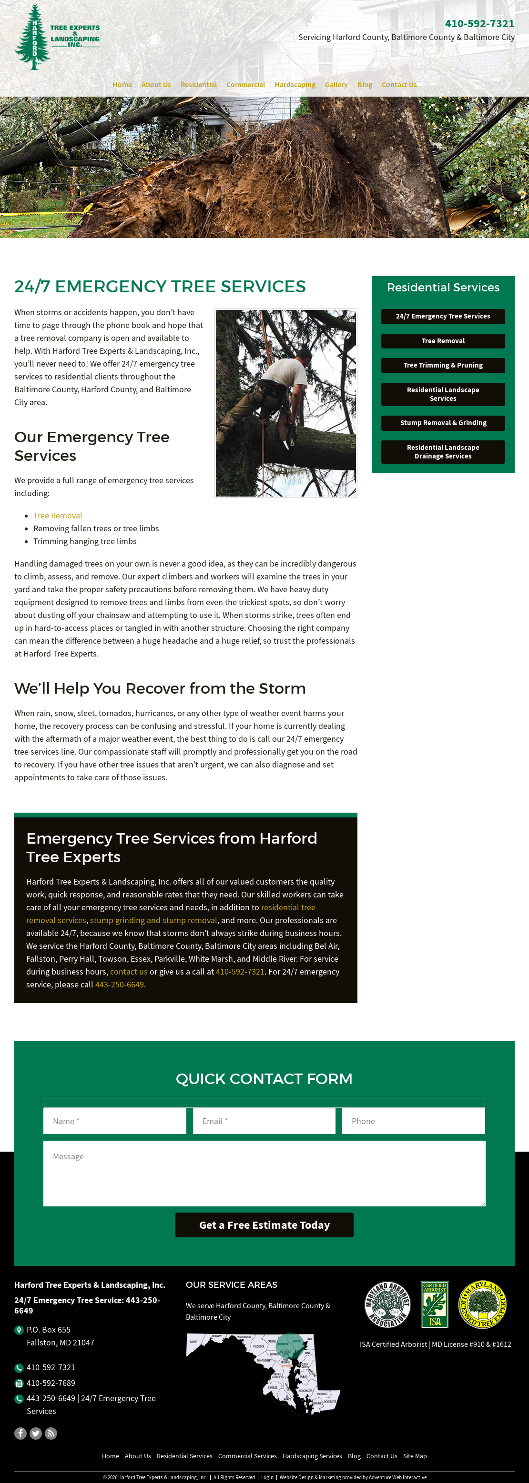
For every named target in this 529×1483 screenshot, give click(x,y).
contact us (129, 971)
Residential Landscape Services (443, 394)
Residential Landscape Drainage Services (443, 452)
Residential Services (185, 1456)
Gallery (336, 85)
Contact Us (399, 85)
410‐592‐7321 (480, 23)
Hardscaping (295, 85)
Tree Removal (57, 515)
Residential (199, 85)
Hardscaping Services (312, 1456)
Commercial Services (247, 1456)
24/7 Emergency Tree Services (443, 316)
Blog (364, 85)
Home (122, 85)
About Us (156, 85)
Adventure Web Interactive (398, 1477)
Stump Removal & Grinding (443, 423)
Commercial (245, 85)
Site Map (415, 1456)
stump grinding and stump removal (153, 920)
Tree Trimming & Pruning (443, 365)
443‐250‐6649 (51, 1398)
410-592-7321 (240, 971)
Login (267, 1477)
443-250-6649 (119, 984)
